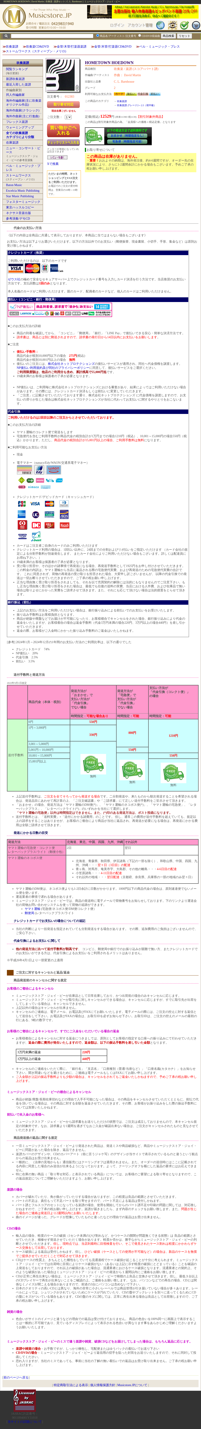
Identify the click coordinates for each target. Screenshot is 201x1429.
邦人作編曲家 (15, 95)
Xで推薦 (53, 164)
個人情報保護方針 (102, 1385)
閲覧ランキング (17, 69)
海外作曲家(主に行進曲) (22, 116)
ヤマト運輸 (32, 909)
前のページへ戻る (16, 1377)
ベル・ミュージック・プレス (159, 46)
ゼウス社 (14, 279)
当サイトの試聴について (25, 1421)
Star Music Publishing (20, 196)
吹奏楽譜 (12, 46)
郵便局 (29, 913)
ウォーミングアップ (20, 127)
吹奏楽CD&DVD (37, 46)
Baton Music (14, 185)
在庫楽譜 (12, 142)
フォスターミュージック (23, 202)
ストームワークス (18, 175)
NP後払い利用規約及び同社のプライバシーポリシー (53, 367)
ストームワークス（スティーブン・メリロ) (36, 51)
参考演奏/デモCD (18, 218)
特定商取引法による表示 (71, 1385)
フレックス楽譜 (17, 122)
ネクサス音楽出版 (18, 213)
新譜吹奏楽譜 (15, 79)
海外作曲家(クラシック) (22, 110)
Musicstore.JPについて (132, 1385)
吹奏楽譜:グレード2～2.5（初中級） (136, 105)
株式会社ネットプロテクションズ (71, 363)
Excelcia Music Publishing (22, 190)
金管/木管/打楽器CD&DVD (112, 46)
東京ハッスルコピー (20, 207)
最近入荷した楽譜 (18, 84)
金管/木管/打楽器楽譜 (72, 46)
